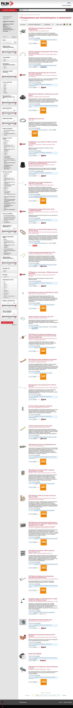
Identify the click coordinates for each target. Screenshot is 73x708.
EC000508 (36, 347)
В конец (64, 695)
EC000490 (36, 84)
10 (54, 695)
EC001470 (36, 373)
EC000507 (36, 105)
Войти (69, 2)
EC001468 (36, 456)
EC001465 (36, 677)
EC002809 (36, 65)
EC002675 (36, 538)
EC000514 (36, 39)
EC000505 (36, 196)
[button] (67, 10)
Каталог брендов (23, 702)
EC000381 (36, 657)
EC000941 (36, 304)
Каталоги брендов (66, 5)
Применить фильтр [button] (7, 322)
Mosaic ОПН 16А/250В (35, 653)
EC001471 (36, 243)
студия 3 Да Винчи (68, 702)
